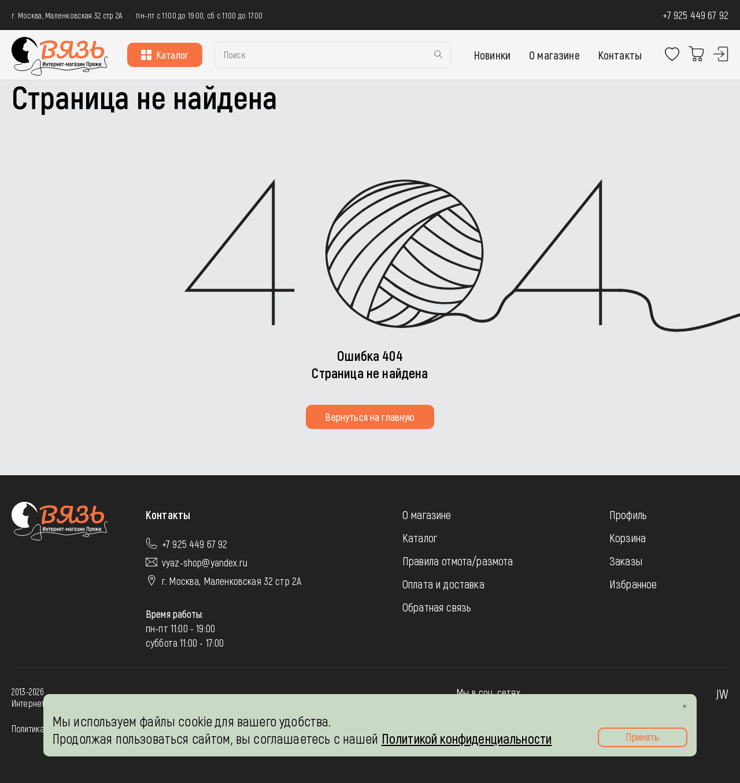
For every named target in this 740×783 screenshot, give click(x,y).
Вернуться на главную (370, 417)
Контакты (620, 55)
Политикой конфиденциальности (467, 738)
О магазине (554, 55)
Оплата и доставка (443, 584)
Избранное (633, 584)
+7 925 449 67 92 (695, 15)
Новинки (492, 55)
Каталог (164, 55)
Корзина (627, 538)
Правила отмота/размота (457, 561)
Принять (642, 736)
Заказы (625, 561)
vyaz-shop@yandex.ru (204, 562)
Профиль (628, 514)
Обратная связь (436, 607)
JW (722, 693)
